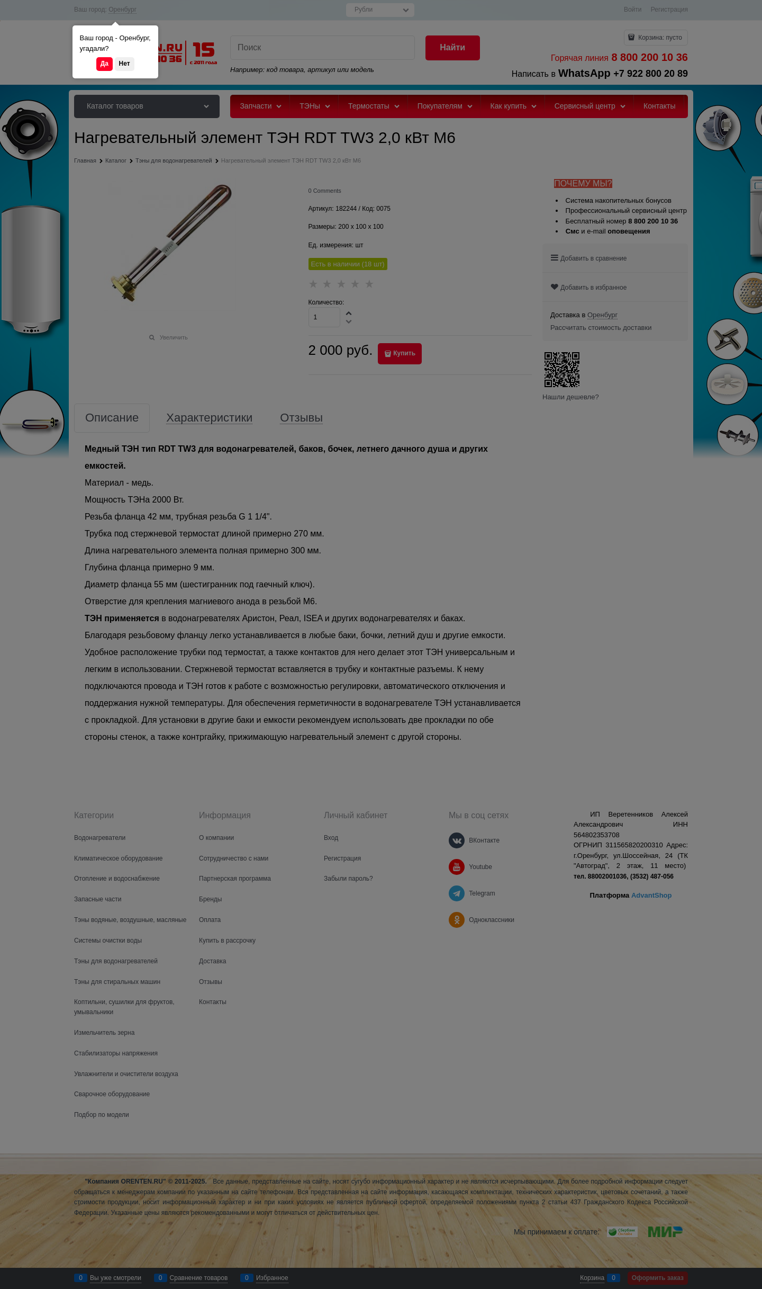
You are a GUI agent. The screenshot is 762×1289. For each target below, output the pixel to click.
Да (104, 63)
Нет (124, 63)
